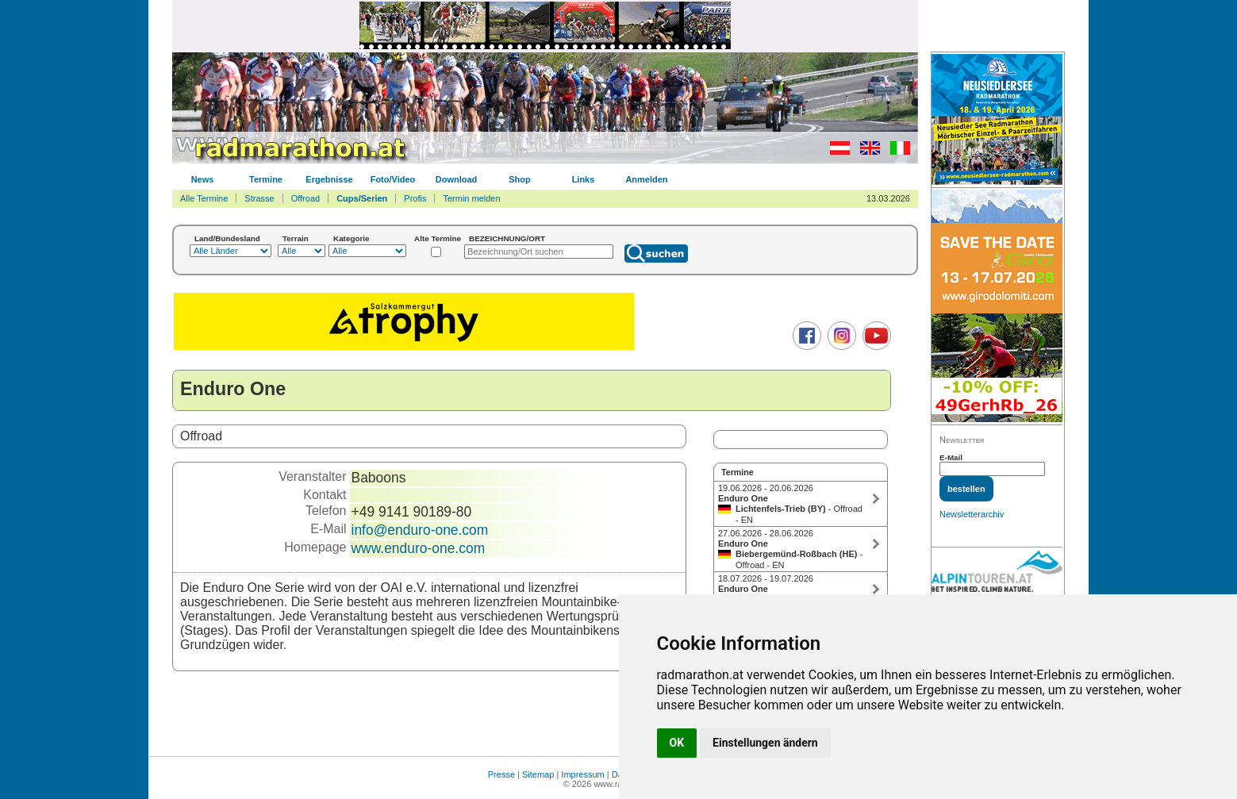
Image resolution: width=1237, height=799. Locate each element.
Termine (265, 179)
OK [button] (677, 742)
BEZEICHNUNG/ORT (507, 238)
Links (583, 179)
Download (457, 179)
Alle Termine (204, 198)
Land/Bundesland (227, 238)
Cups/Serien (361, 198)
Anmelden (646, 179)
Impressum (582, 774)
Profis (415, 198)
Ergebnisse (328, 179)
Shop (520, 179)
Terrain (295, 238)
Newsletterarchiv (971, 514)
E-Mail (950, 457)
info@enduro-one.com (420, 530)
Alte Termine (437, 238)
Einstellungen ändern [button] (765, 742)
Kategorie (351, 238)
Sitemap (538, 774)
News (202, 179)
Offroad (306, 198)
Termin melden (471, 198)
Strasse (259, 198)
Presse (501, 774)
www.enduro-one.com (419, 548)
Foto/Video (393, 179)
